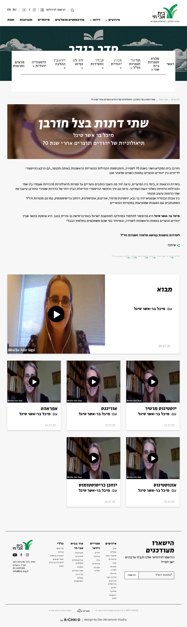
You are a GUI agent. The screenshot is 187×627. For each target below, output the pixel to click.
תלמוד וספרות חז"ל (121, 256)
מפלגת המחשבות (78, 579)
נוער (114, 563)
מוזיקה (113, 591)
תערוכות (26, 20)
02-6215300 (19, 568)
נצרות (134, 256)
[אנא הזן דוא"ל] (156, 575)
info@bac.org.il (20, 571)
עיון (114, 548)
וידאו (96, 20)
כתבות (80, 567)
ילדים (113, 588)
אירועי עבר (111, 577)
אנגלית (113, 552)
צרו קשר (60, 548)
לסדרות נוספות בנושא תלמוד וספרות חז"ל (150, 235)
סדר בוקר (163, 99)
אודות (61, 552)
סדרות (113, 574)
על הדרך (79, 574)
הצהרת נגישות (57, 556)
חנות (10, 20)
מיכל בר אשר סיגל (93, 135)
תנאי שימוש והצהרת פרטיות (56, 561)
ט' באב (152, 256)
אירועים (114, 20)
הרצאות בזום (112, 596)
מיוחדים (44, 20)
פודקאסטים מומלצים (69, 20)
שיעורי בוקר (110, 556)
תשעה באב (143, 256)
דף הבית (175, 99)
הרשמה (132, 575)
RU (14, 9)
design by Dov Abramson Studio (105, 619)
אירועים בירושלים (112, 582)
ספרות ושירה (113, 568)
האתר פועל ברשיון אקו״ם (60, 610)
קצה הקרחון (77, 571)
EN (9, 9)
